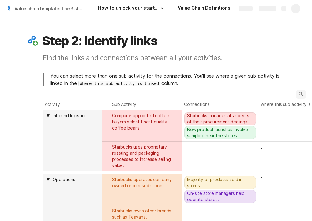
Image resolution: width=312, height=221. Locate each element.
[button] (162, 8)
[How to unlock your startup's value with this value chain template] (131, 8)
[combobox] (75, 116)
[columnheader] (72, 140)
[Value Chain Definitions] (204, 8)
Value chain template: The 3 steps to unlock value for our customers (50, 8)
